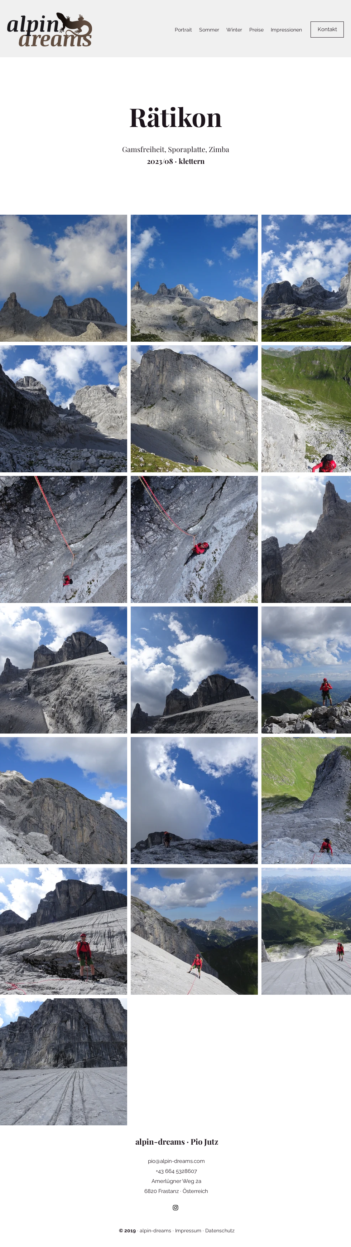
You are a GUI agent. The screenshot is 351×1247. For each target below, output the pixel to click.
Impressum (188, 1230)
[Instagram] (175, 1207)
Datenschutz (220, 1230)
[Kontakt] (327, 29)
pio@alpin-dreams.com (176, 1161)
